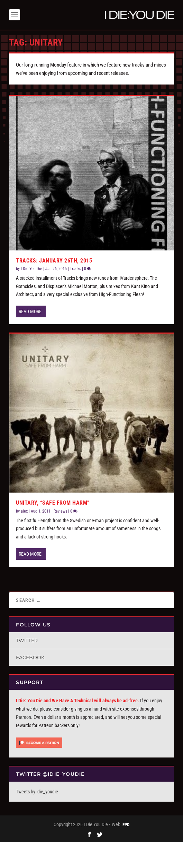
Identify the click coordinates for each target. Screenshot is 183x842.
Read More (30, 311)
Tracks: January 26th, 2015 (54, 260)
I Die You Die (31, 268)
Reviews (60, 511)
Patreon (23, 717)
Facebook (30, 657)
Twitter (27, 640)
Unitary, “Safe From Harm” (53, 502)
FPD (125, 824)
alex (24, 511)
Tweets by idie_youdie (37, 791)
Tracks (75, 268)
